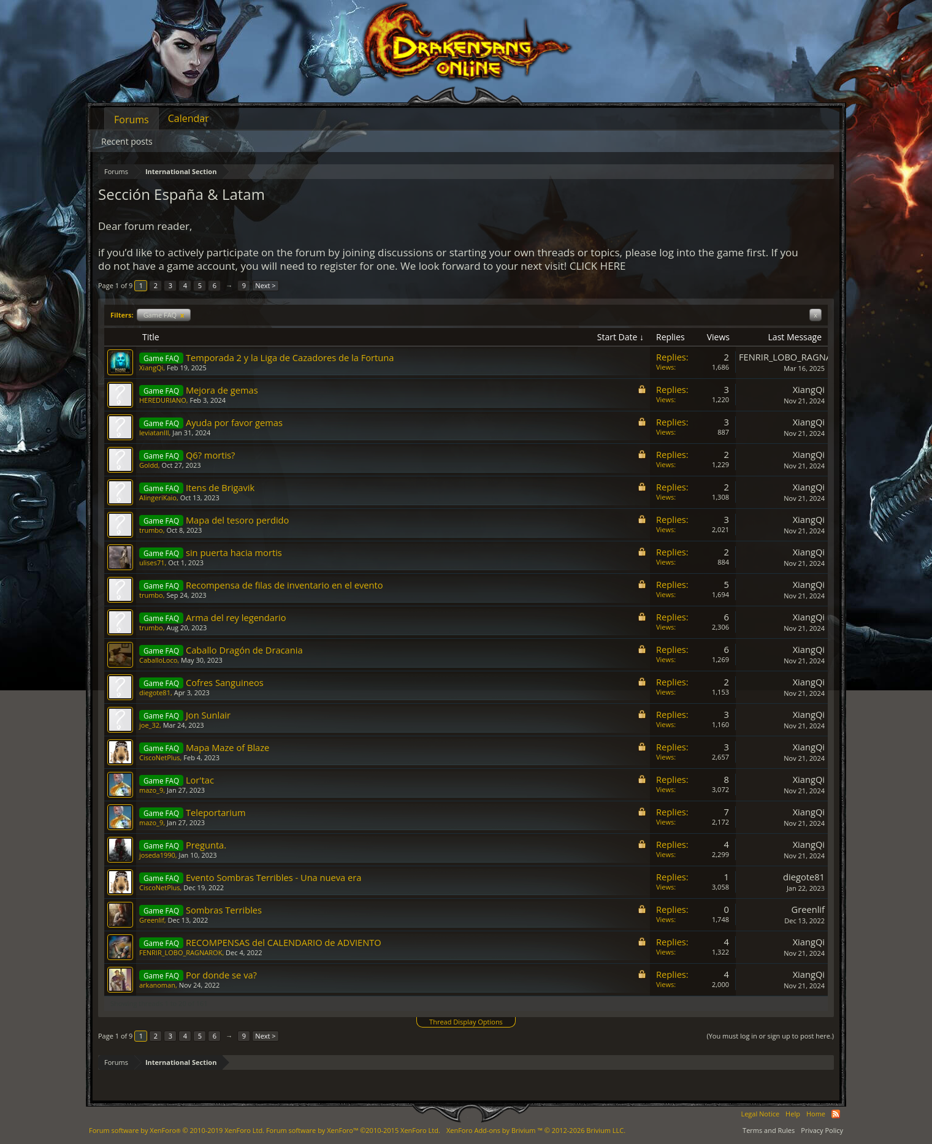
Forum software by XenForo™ (353, 1130)
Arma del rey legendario (236, 617)
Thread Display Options (466, 1021)
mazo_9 (151, 790)
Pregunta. (206, 845)
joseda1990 (157, 855)
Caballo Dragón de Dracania (244, 650)
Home (815, 1113)
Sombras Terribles (224, 910)
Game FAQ (164, 314)
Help (792, 1113)
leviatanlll (154, 432)
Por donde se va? (221, 975)
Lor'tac (200, 780)
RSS (835, 1114)
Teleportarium (216, 812)
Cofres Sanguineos (225, 682)
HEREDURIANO (162, 400)
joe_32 (149, 725)
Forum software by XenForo (176, 1130)
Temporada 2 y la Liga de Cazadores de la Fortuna (290, 357)
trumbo (151, 530)
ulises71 (152, 562)
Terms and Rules (769, 1130)
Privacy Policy (822, 1130)
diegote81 (154, 692)
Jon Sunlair (208, 715)
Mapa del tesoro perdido (237, 520)
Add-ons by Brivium (535, 1130)
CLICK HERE (598, 266)
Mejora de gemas (222, 390)
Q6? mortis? (210, 455)
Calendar (188, 118)
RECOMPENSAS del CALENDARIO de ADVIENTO (283, 942)
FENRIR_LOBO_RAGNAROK (794, 357)
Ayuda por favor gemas (234, 422)
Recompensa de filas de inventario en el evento (284, 585)
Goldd (148, 465)
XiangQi (151, 367)
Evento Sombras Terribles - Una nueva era (274, 877)
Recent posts (127, 141)
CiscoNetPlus (159, 757)
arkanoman (157, 985)
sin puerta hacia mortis (234, 552)
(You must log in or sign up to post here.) (770, 1035)
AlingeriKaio (158, 497)
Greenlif (151, 920)
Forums (131, 119)
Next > (265, 285)
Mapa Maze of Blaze (227, 747)
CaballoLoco (158, 660)
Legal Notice (760, 1113)
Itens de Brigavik (220, 487)
